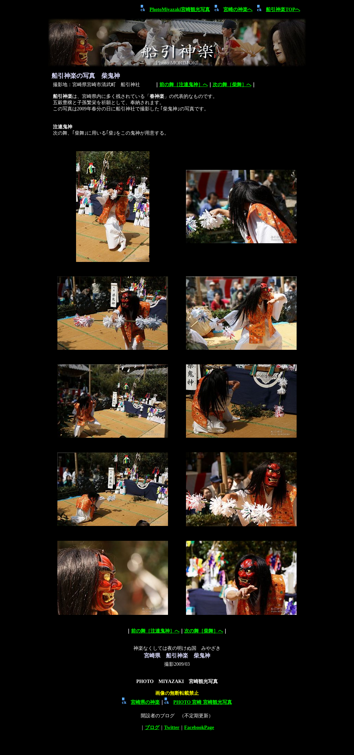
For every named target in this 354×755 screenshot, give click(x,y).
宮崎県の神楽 (141, 702)
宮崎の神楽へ (237, 9)
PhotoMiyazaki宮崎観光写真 (179, 9)
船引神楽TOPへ (283, 9)
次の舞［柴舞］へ (232, 84)
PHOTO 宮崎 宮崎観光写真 (198, 702)
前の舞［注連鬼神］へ (183, 84)
